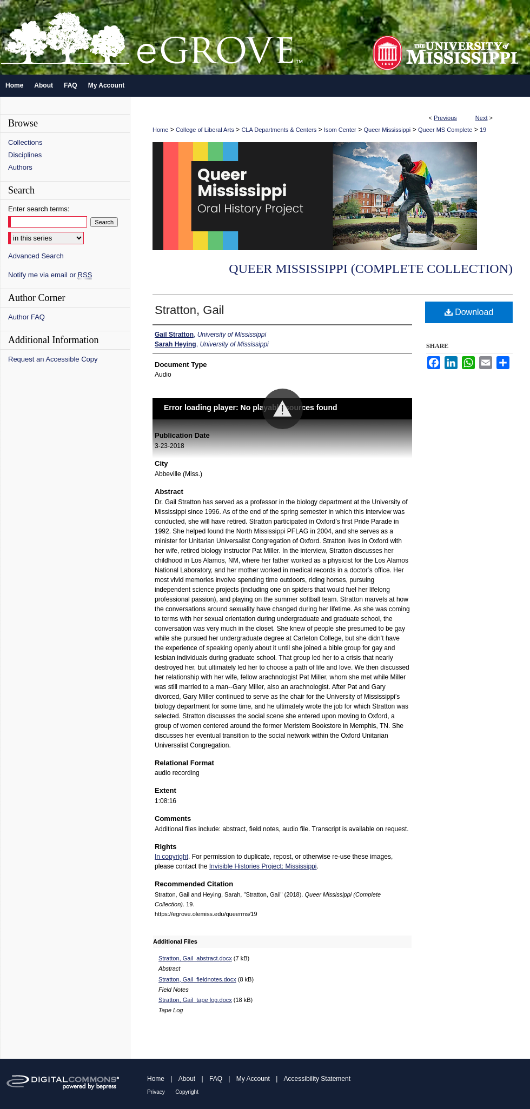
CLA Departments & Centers (278, 129)
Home (160, 129)
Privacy (156, 1092)
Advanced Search (36, 256)
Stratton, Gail (189, 310)
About (186, 1079)
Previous (445, 118)
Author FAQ (26, 317)
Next (481, 118)
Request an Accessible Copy (52, 359)
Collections (25, 142)
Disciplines (25, 155)
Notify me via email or (50, 275)
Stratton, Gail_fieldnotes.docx (197, 979)
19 (483, 129)
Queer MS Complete (445, 129)
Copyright (186, 1092)
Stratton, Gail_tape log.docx (195, 1000)
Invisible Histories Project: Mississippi (263, 866)
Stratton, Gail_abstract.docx (195, 958)
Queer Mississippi (387, 129)
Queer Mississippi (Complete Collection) (371, 269)
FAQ (215, 1079)
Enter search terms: (38, 209)
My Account (253, 1079)
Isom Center (340, 129)
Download (469, 312)
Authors (20, 167)
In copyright (171, 856)
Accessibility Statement (317, 1079)
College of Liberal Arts (205, 129)
